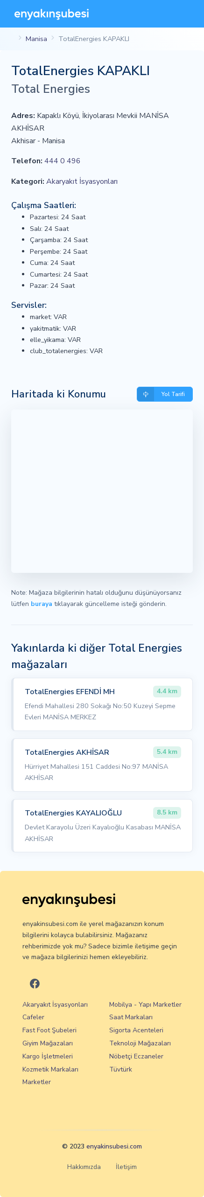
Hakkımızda (84, 1166)
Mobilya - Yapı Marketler (145, 1004)
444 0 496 (62, 161)
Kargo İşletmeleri (47, 1056)
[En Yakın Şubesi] (51, 14)
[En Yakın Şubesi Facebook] (34, 984)
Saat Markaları (131, 1017)
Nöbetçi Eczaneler (136, 1056)
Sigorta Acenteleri (136, 1030)
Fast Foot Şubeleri (49, 1030)
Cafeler (33, 1017)
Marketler (36, 1082)
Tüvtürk (120, 1069)
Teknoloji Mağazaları (140, 1043)
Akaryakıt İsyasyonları (82, 181)
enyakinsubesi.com (114, 1146)
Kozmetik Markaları (50, 1069)
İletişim (126, 1166)
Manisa (36, 38)
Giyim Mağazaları (47, 1043)
